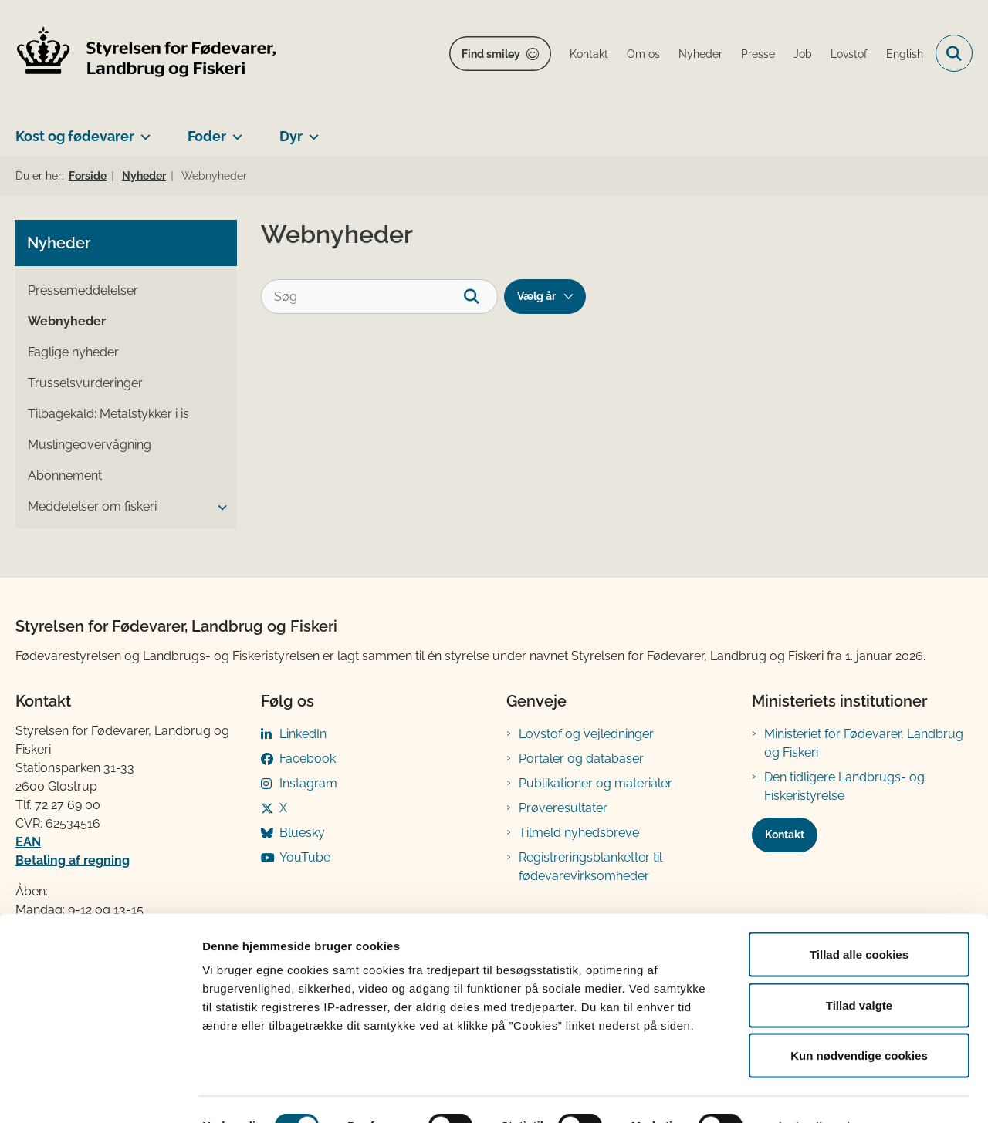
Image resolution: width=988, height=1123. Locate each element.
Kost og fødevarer (74, 136)
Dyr (291, 136)
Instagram (308, 783)
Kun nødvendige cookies (859, 1021)
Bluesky (302, 832)
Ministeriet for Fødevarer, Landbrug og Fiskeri (863, 743)
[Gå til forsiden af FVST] (146, 54)
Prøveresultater (563, 808)
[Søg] (379, 296)
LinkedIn (303, 734)
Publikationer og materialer (595, 783)
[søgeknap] (480, 296)
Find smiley (491, 54)
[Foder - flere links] (234, 130)
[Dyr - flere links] (311, 130)
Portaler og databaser (581, 758)
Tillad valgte (859, 971)
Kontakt (784, 834)
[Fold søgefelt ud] (954, 53)
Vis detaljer (802, 1092)
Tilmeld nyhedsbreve (579, 832)
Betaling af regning (72, 860)
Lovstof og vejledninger (586, 734)
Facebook (307, 758)
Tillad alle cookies (859, 920)
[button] (218, 507)
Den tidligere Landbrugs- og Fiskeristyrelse (844, 786)
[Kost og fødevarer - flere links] (142, 130)
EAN (28, 842)
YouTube (304, 857)
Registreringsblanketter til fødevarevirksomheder (590, 866)
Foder (207, 136)
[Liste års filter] (545, 296)
